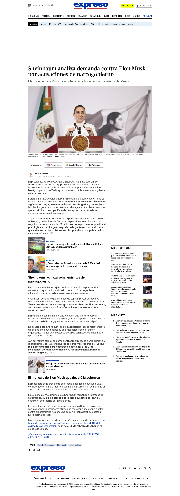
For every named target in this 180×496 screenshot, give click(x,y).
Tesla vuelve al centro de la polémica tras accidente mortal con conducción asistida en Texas (123, 278)
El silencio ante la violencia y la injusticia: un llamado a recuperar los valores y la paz (123, 256)
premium (147, 16)
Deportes (117, 16)
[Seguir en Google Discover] (74, 165)
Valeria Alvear (41, 174)
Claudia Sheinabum (46, 445)
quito (106, 16)
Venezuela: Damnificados (76, 24)
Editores (98, 479)
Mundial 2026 (55, 24)
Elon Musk (61, 445)
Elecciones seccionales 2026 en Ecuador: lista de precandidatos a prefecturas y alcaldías (132, 358)
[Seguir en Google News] (53, 165)
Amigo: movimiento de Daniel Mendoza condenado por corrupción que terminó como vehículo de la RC (123, 291)
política (46, 16)
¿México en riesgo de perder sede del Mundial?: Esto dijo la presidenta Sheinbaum (74, 245)
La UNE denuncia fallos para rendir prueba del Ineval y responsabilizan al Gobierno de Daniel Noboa (133, 349)
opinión (71, 16)
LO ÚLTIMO (33, 16)
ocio (127, 16)
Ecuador (82, 16)
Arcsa (43, 24)
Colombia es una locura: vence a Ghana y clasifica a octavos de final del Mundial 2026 (123, 303)
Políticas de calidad (137, 479)
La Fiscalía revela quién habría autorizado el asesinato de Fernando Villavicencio (133, 331)
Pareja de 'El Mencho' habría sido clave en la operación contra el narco (75, 365)
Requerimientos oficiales (72, 479)
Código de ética (41, 479)
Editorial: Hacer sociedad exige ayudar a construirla (113, 24)
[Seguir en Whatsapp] (94, 165)
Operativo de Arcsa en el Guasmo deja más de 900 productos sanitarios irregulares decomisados (133, 323)
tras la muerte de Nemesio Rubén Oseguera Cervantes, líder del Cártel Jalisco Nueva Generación (66, 423)
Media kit (114, 479)
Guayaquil (95, 16)
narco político (75, 445)
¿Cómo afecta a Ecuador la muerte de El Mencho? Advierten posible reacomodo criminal (73, 265)
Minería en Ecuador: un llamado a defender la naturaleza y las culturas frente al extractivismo (122, 267)
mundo (136, 16)
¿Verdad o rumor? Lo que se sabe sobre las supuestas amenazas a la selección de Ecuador (133, 339)
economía (58, 16)
